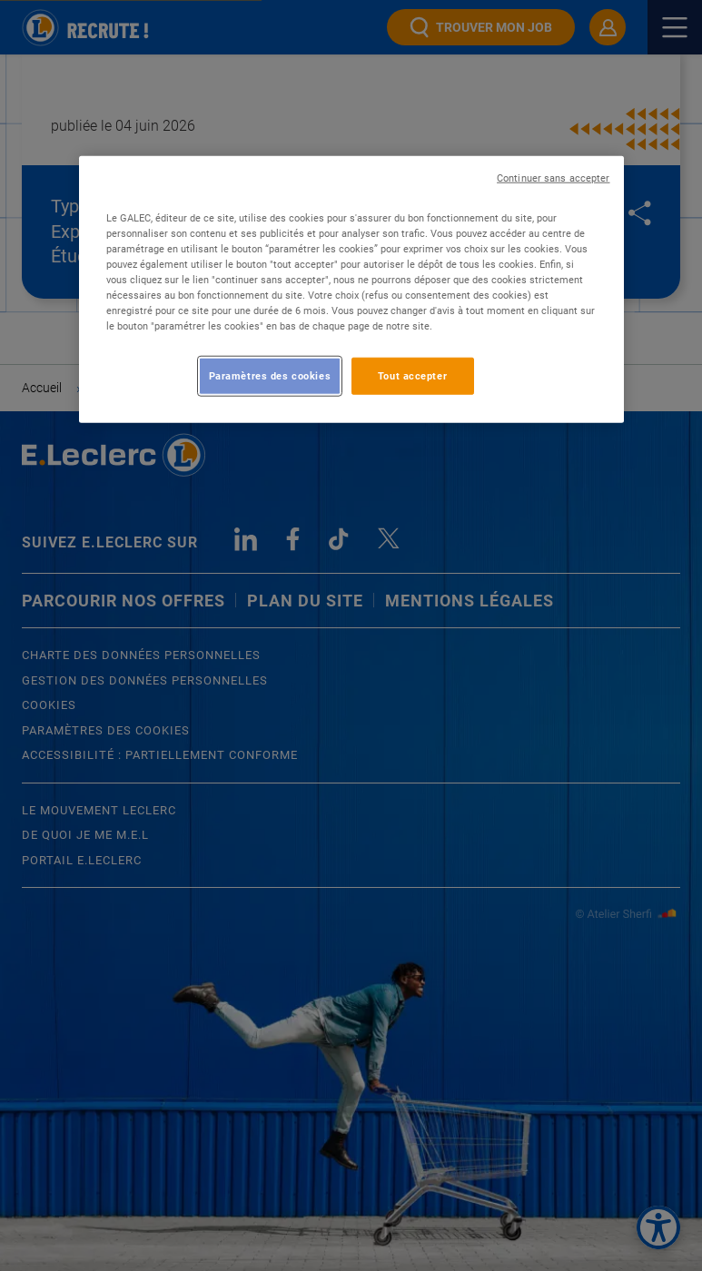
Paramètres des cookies (270, 375)
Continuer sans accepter (553, 178)
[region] (351, 289)
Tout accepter (412, 375)
